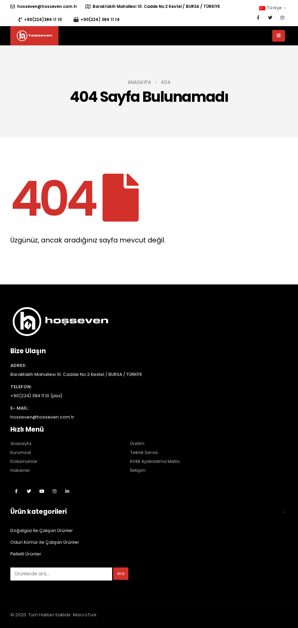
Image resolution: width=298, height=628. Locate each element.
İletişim (138, 470)
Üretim (137, 443)
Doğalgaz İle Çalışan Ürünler (41, 530)
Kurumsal (20, 452)
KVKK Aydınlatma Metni (155, 461)
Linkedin (67, 491)
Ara (121, 573)
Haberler (20, 470)
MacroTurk (84, 615)
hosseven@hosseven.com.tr (43, 6)
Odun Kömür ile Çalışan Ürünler (44, 542)
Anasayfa (20, 443)
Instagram (54, 491)
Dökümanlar (24, 461)
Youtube (41, 491)
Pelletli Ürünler (25, 554)
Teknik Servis (144, 452)
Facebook (16, 491)
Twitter (29, 491)
